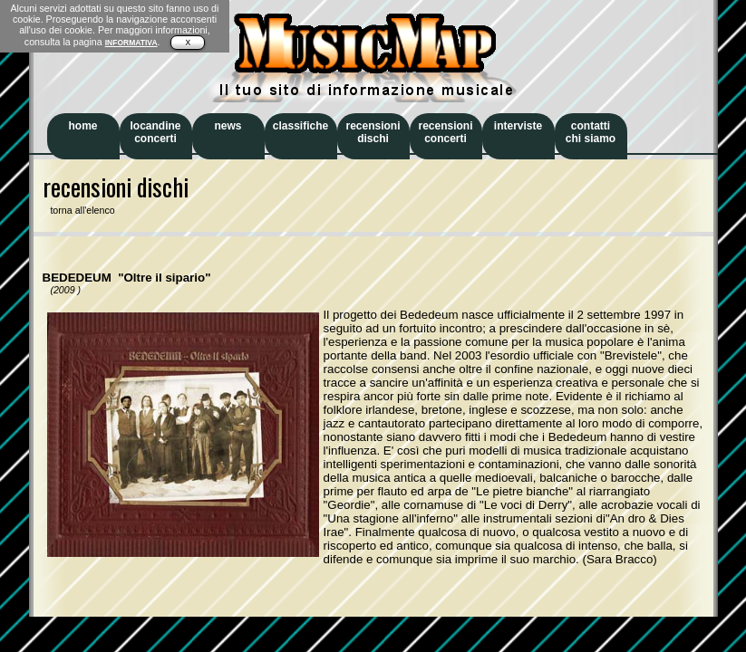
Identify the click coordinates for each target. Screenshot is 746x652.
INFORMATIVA (131, 42)
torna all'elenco (79, 210)
